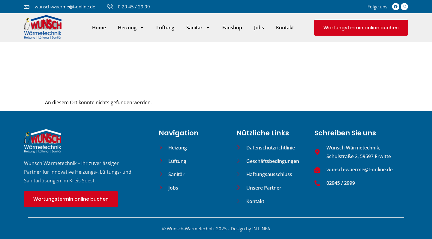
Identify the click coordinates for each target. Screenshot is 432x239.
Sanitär (198, 27)
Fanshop (232, 27)
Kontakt (285, 27)
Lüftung (165, 27)
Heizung (131, 27)
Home (99, 27)
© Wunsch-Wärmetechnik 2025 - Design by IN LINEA (216, 229)
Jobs (259, 27)
